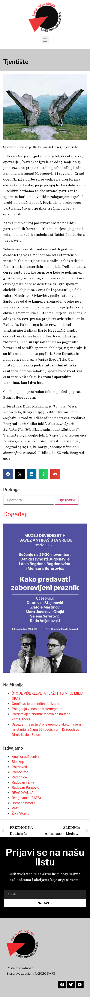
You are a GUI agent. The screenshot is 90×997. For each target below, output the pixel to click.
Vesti (16, 808)
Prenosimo (20, 772)
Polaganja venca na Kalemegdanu (37, 709)
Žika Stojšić (20, 813)
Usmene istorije (23, 803)
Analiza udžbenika (25, 757)
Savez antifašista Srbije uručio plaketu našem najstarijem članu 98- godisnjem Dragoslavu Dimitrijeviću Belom (46, 729)
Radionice (19, 777)
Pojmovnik (20, 767)
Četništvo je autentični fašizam (35, 704)
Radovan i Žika (23, 782)
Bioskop (18, 762)
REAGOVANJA (23, 793)
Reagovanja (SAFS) (26, 798)
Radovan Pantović (25, 788)
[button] (45, 39)
